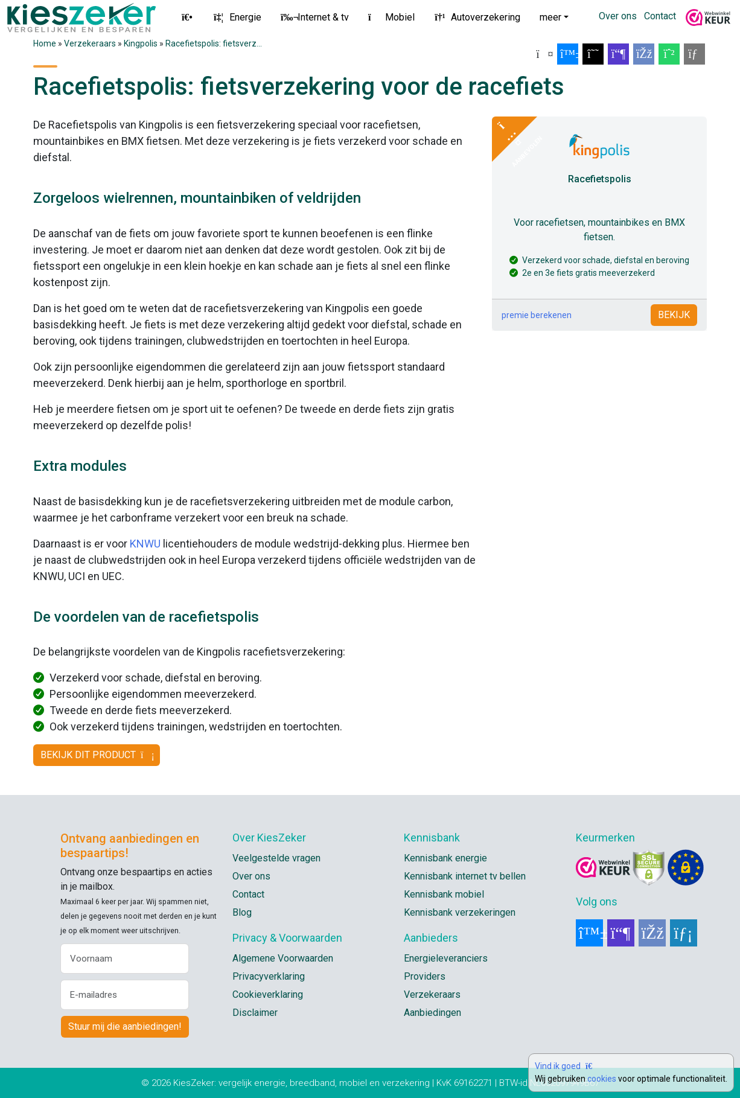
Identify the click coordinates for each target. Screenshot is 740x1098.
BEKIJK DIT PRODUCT (96, 755)
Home (44, 43)
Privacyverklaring (268, 976)
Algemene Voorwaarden (282, 958)
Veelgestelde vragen (276, 858)
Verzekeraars (90, 43)
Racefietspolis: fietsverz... (213, 43)
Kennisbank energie (445, 858)
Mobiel (391, 17)
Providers (424, 976)
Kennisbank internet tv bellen (465, 876)
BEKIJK (674, 315)
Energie (236, 17)
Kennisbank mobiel (444, 894)
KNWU (145, 543)
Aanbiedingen (432, 1012)
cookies (601, 1079)
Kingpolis (141, 43)
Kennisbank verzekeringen (459, 912)
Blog (242, 912)
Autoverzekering (477, 17)
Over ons (618, 16)
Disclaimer (255, 1012)
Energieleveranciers (446, 958)
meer (550, 17)
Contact (660, 16)
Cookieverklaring (267, 994)
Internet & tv (315, 17)
